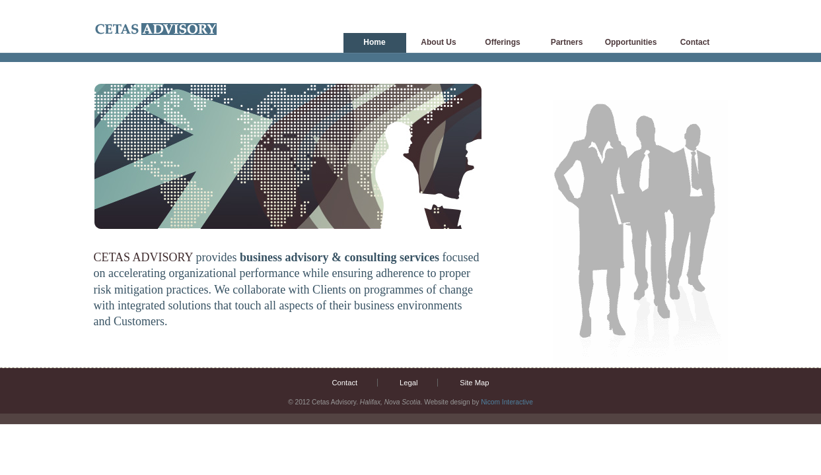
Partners (567, 42)
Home (374, 42)
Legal (408, 383)
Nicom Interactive (507, 402)
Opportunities (631, 42)
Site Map (474, 383)
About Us (438, 42)
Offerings (502, 42)
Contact (695, 42)
